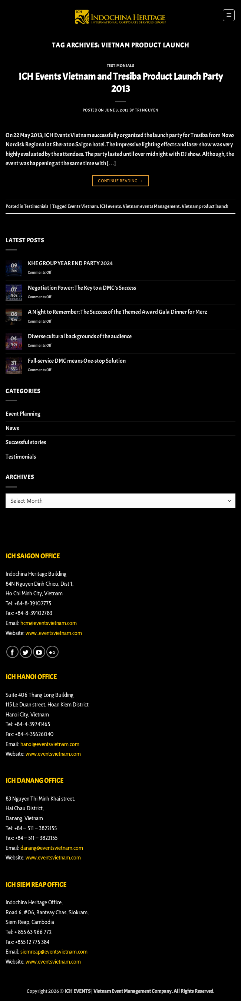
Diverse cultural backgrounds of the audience (80, 336)
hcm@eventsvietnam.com (48, 622)
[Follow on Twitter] (26, 652)
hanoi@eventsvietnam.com (49, 744)
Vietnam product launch (205, 206)
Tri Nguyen (146, 110)
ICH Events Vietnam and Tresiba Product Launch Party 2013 (121, 82)
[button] (229, 15)
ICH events (110, 206)
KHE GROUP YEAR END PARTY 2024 (70, 263)
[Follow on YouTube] (39, 652)
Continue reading (120, 180)
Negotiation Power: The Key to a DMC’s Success (82, 288)
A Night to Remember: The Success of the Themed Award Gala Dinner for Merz (117, 312)
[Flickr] (52, 652)
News (12, 428)
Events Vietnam (82, 206)
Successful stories (26, 442)
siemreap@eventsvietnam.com (54, 951)
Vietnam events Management (151, 206)
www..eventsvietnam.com (54, 632)
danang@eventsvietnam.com (51, 847)
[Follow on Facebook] (12, 652)
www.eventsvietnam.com (53, 753)
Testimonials (121, 65)
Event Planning (23, 414)
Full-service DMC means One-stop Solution (77, 361)
